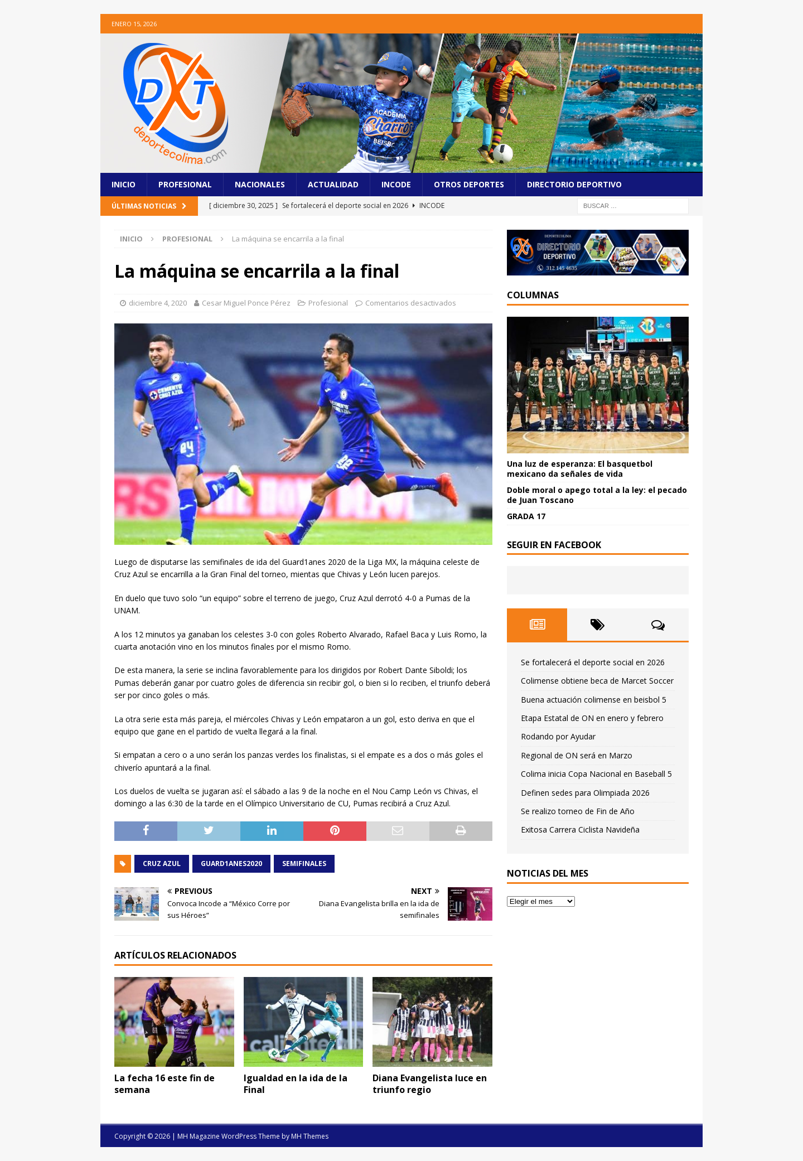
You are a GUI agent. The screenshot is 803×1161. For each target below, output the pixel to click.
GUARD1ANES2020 (231, 863)
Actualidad (333, 184)
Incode (396, 184)
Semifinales (304, 863)
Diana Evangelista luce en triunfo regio (430, 1084)
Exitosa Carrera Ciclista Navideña (580, 829)
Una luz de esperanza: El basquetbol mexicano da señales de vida (579, 468)
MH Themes (309, 1136)
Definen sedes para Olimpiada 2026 (585, 792)
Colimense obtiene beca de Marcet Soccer (597, 680)
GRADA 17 (526, 516)
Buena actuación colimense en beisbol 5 (593, 699)
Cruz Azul (162, 863)
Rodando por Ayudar (558, 736)
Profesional (185, 184)
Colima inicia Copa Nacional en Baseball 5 (596, 773)
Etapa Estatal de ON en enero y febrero (592, 718)
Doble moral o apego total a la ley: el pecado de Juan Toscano (597, 495)
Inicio (124, 184)
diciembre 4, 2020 (158, 303)
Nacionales (260, 184)
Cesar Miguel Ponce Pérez (246, 303)
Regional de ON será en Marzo (576, 755)
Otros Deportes (469, 184)
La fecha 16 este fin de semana (164, 1084)
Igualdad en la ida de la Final (295, 1084)
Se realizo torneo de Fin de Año (578, 811)
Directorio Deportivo (574, 184)
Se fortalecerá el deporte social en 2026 (593, 662)
